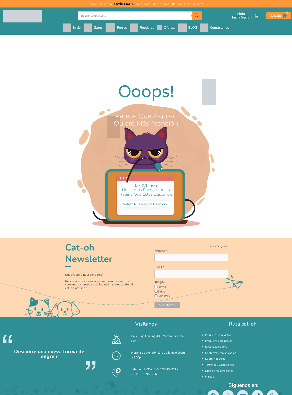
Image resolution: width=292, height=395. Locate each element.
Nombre (161, 251)
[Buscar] (197, 15)
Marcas (209, 365)
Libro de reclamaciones (220, 361)
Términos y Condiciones (220, 357)
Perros (161, 287)
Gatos (161, 292)
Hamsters (163, 296)
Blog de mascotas (216, 344)
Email (159, 267)
